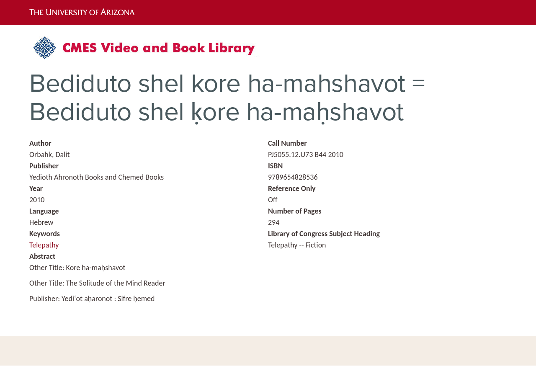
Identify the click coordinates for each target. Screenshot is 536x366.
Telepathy (44, 245)
